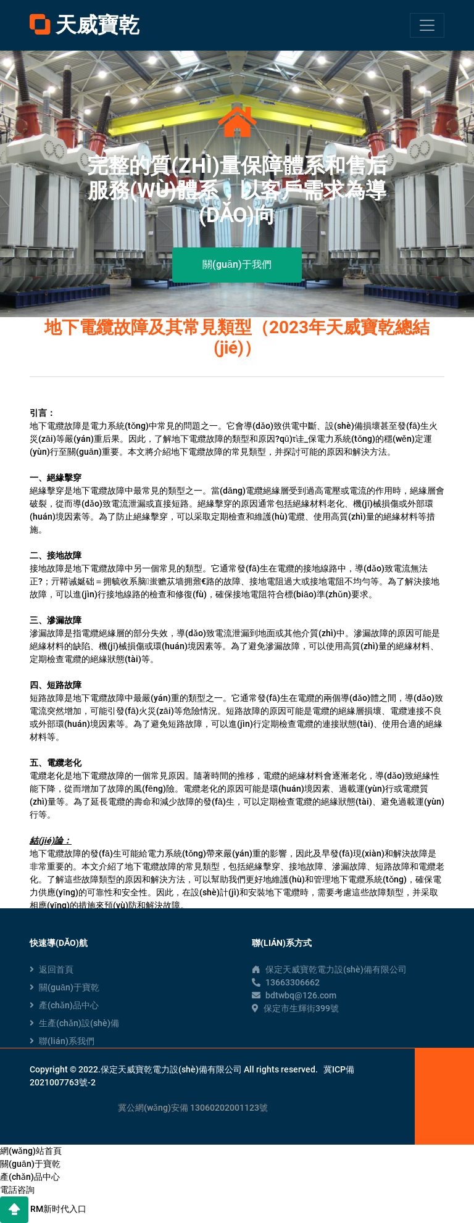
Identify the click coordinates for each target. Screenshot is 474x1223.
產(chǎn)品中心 (64, 1005)
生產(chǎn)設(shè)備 (74, 1023)
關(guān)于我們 (237, 264)
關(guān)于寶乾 (64, 987)
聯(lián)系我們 (62, 1041)
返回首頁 (51, 969)
